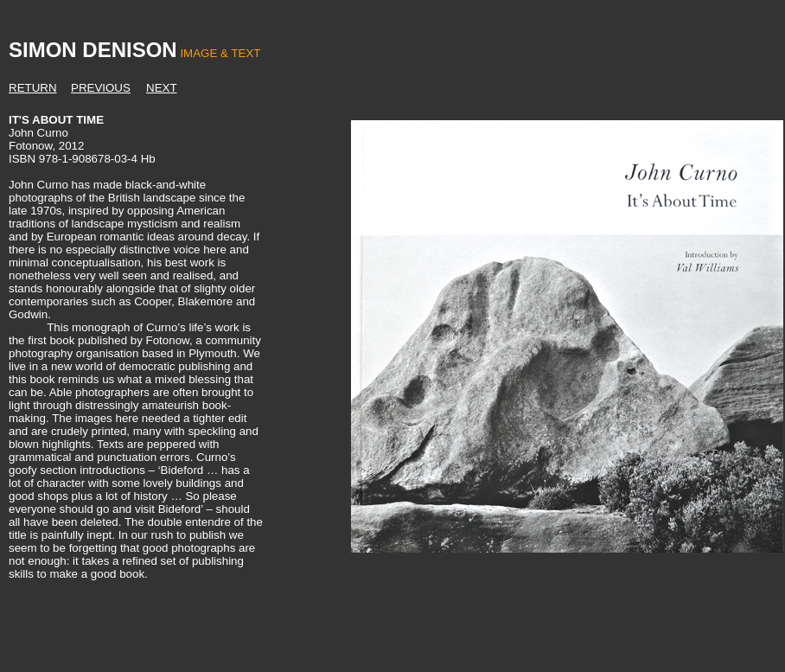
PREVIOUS (101, 87)
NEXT (161, 87)
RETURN (33, 87)
